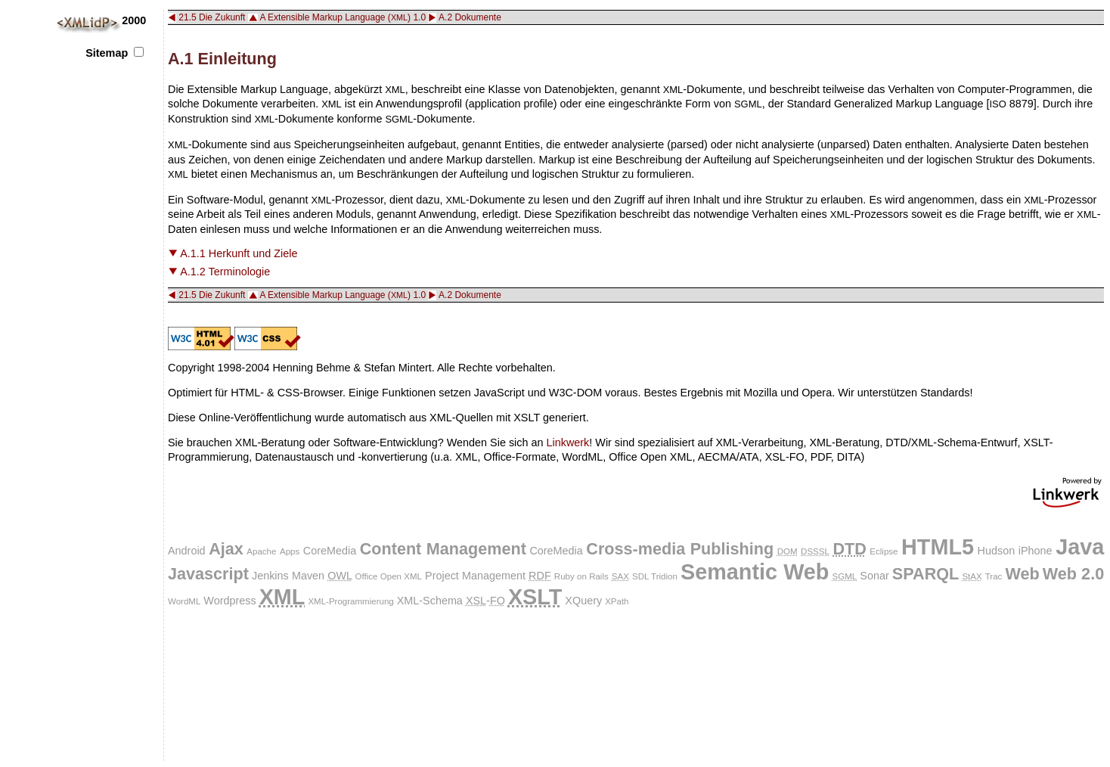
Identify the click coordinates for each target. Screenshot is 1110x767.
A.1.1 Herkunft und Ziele (238, 253)
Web (1022, 573)
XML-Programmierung (350, 601)
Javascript (208, 573)
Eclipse (884, 551)
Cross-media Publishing (680, 548)
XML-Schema (430, 601)
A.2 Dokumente (470, 17)
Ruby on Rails (581, 576)
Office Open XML (388, 576)
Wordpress (229, 601)
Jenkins (270, 576)
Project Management (475, 576)
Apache (261, 551)
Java (1080, 547)
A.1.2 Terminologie (225, 272)
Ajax (226, 548)
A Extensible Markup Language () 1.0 (342, 17)
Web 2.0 (1073, 573)
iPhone (1036, 551)
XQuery (583, 601)
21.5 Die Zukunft (211, 17)
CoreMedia (329, 551)
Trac (994, 576)
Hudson (996, 551)
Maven (308, 576)
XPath (616, 601)
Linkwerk (568, 442)
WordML (184, 601)
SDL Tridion (654, 576)
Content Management (443, 548)
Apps (289, 551)
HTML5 (937, 547)
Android (187, 551)
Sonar (874, 576)
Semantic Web (755, 572)
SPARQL (925, 573)
